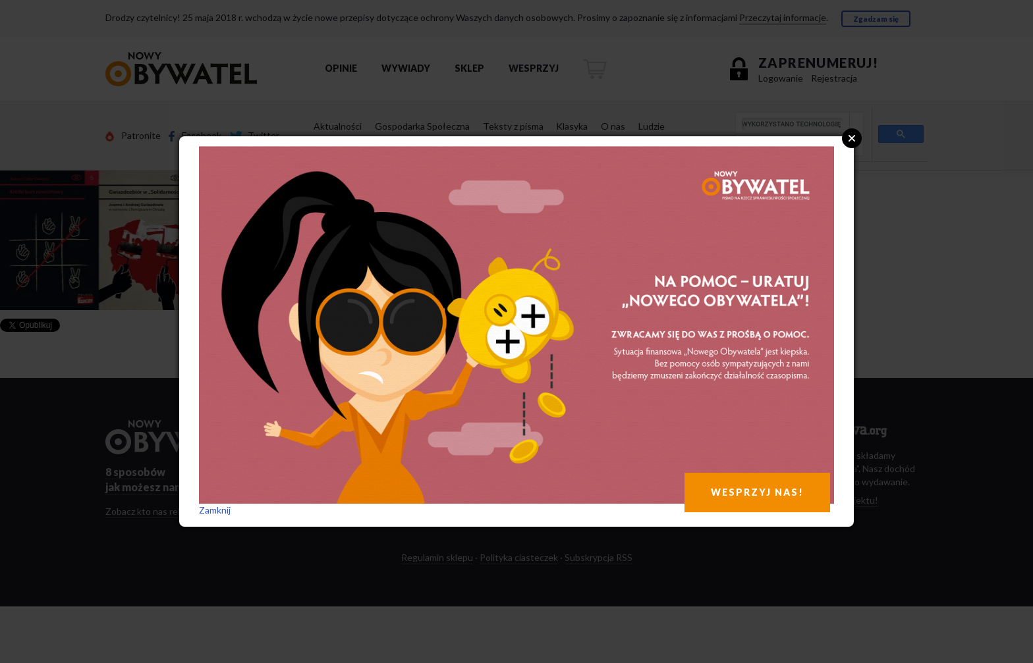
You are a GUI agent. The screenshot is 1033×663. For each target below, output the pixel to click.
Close (852, 138)
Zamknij (215, 510)
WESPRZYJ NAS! (757, 492)
